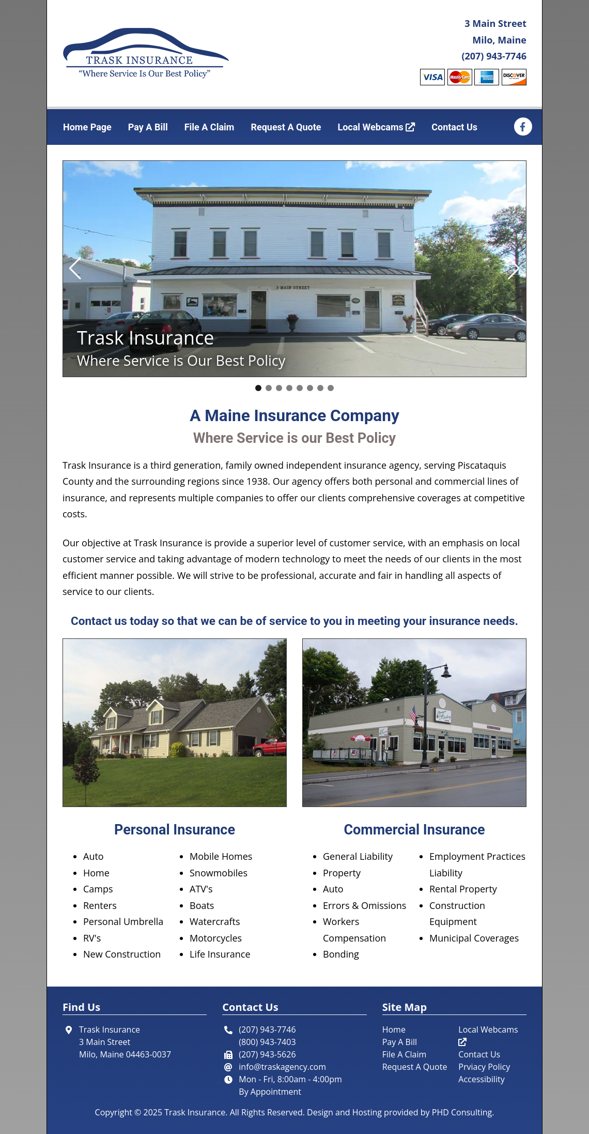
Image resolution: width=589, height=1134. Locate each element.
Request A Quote (286, 127)
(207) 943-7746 (493, 56)
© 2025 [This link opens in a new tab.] (148, 1112)
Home (394, 1029)
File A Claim (209, 127)
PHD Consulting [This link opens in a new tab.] (462, 1112)
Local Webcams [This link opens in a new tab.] (376, 127)
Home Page (87, 127)
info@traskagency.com (282, 1066)
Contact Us (454, 127)
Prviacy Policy (484, 1066)
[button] (75, 268)
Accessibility (481, 1079)
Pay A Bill (148, 127)
